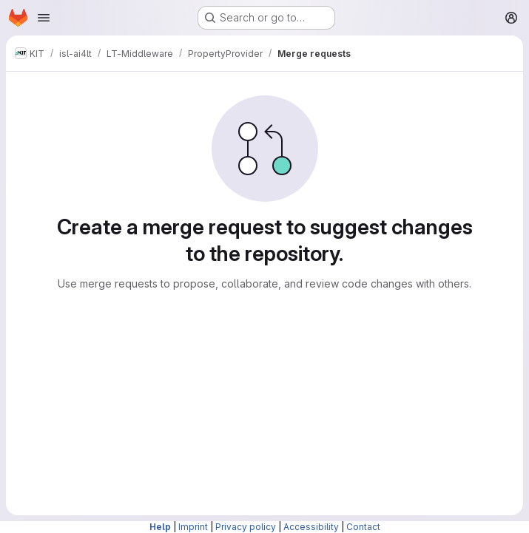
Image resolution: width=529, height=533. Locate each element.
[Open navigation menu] (43, 18)
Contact (363, 526)
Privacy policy (245, 526)
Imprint (193, 526)
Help (160, 526)
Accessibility (311, 526)
